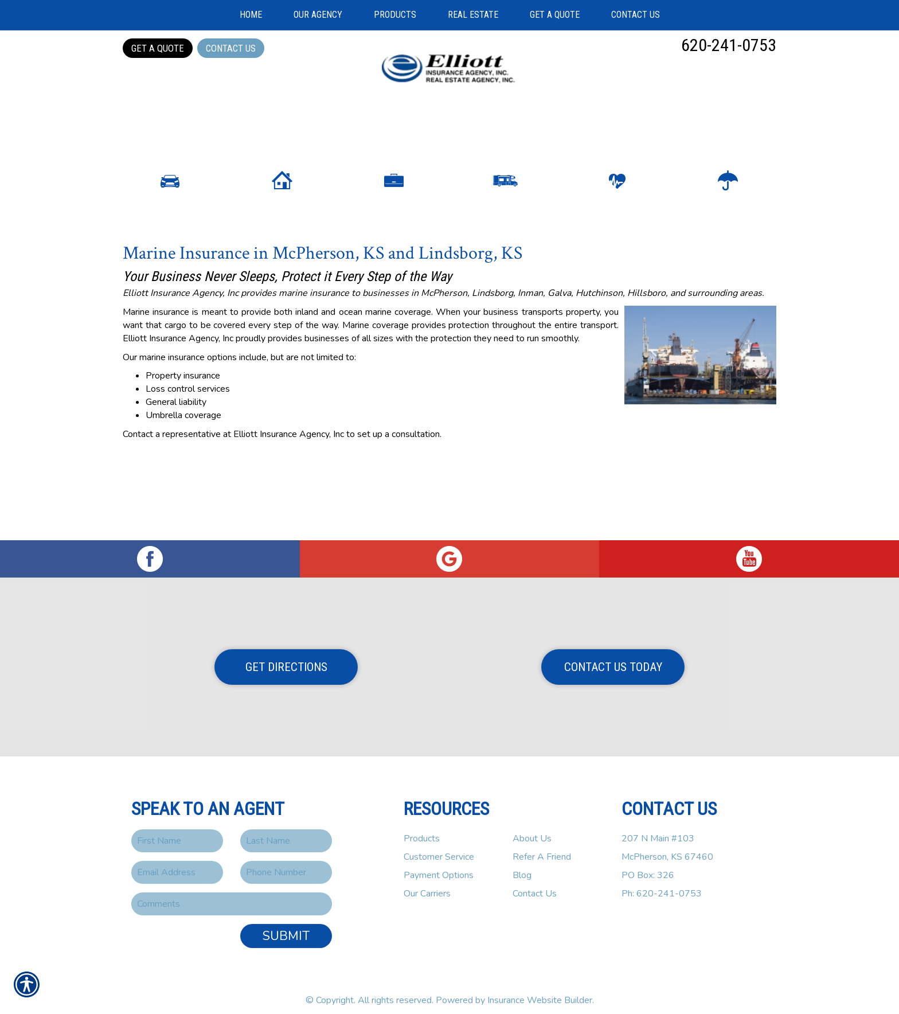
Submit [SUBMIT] (286, 926)
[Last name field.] (286, 831)
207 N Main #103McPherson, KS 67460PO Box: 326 (667, 847)
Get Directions (286, 657)
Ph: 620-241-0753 (662, 883)
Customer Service (439, 847)
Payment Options (439, 865)
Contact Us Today (613, 657)
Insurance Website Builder (539, 990)
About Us (532, 828)
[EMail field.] (177, 862)
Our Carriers (427, 883)
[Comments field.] (231, 894)
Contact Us (231, 48)
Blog (522, 865)
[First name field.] (177, 831)
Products (422, 828)
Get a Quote (157, 48)
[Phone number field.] (286, 862)
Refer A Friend (542, 847)
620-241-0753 (728, 45)
